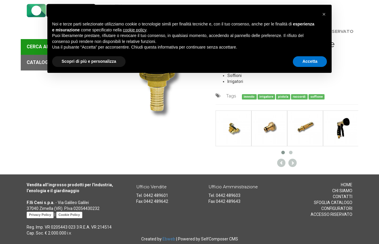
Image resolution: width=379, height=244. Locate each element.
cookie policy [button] (134, 30)
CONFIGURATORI (336, 208)
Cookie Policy (69, 214)
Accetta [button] (309, 61)
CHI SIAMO (342, 190)
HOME (346, 184)
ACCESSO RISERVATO (331, 214)
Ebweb (169, 239)
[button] (324, 14)
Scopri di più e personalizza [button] (89, 61)
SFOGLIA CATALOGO (333, 202)
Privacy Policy (40, 214)
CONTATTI (342, 196)
